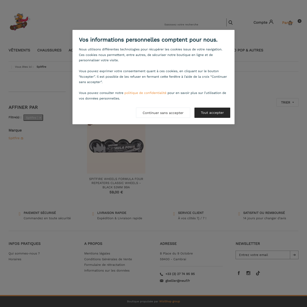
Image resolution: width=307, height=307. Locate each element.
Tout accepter (212, 113)
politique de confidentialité (146, 93)
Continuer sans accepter (163, 113)
